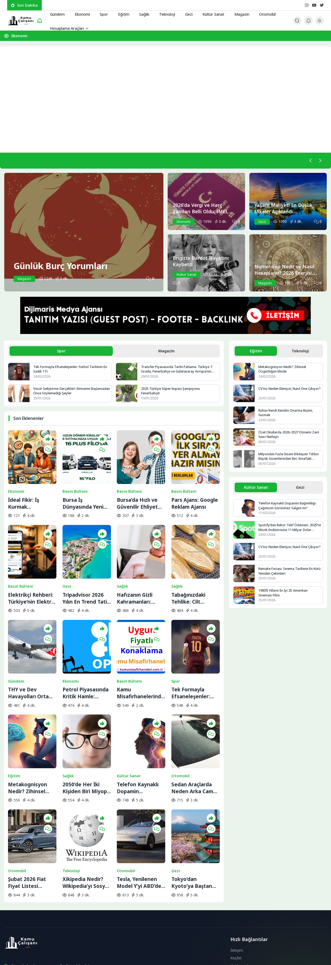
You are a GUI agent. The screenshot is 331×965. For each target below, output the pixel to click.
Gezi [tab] (300, 489)
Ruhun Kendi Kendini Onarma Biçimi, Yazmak (287, 414)
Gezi (183, 13)
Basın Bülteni (75, 478)
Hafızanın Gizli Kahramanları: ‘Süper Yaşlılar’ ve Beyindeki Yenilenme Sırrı (138, 572)
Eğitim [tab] (256, 351)
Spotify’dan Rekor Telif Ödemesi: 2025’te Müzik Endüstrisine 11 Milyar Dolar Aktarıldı (287, 529)
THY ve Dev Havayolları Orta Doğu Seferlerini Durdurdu (28, 653)
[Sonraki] (319, 161)
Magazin (235, 13)
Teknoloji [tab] (300, 351)
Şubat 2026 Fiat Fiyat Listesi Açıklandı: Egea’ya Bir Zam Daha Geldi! (32, 815)
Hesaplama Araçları (68, 28)
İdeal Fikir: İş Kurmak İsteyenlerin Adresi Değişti (32, 491)
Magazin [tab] (166, 351)
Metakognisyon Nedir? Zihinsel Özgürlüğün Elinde (31, 734)
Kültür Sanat (208, 13)
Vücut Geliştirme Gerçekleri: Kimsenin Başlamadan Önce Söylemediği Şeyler (62, 392)
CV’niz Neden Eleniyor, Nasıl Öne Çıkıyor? (284, 392)
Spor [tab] (61, 351)
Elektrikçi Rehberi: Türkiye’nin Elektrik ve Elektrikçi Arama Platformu (32, 572)
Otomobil (261, 13)
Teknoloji (162, 13)
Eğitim (121, 13)
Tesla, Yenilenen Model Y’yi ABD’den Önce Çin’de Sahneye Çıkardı (140, 815)
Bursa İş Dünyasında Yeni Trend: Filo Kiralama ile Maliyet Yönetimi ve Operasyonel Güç (84, 491)
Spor (102, 13)
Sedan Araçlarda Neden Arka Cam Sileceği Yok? (192, 734)
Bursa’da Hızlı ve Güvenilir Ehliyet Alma (137, 491)
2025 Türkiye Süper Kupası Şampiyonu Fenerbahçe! (171, 392)
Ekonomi (82, 13)
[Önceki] (309, 161)
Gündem (57, 13)
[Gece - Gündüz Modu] (319, 23)
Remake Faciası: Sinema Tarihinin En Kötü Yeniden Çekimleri (287, 573)
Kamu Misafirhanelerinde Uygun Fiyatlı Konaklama (140, 653)
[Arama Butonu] (297, 20)
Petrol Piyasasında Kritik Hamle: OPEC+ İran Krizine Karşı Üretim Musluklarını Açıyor (86, 653)
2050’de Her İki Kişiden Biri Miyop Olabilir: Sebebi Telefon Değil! (85, 734)
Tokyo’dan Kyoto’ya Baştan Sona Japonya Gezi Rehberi (194, 815)
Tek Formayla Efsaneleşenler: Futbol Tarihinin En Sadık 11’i (69, 370)
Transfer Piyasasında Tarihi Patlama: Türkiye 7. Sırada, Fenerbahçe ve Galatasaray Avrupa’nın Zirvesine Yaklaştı (178, 370)
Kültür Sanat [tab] (256, 489)
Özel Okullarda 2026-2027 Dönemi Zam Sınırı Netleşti (289, 436)
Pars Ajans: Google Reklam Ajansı (194, 491)
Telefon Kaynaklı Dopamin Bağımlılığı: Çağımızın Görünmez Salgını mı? (138, 734)
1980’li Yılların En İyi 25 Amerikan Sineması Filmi (283, 595)
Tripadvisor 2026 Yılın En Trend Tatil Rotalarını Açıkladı (85, 572)
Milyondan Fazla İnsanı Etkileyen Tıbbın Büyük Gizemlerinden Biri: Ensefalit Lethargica (284, 458)
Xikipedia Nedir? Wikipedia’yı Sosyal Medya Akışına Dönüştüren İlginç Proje (86, 815)
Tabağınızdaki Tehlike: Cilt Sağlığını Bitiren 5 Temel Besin (193, 572)
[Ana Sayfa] (40, 21)
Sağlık (140, 13)
